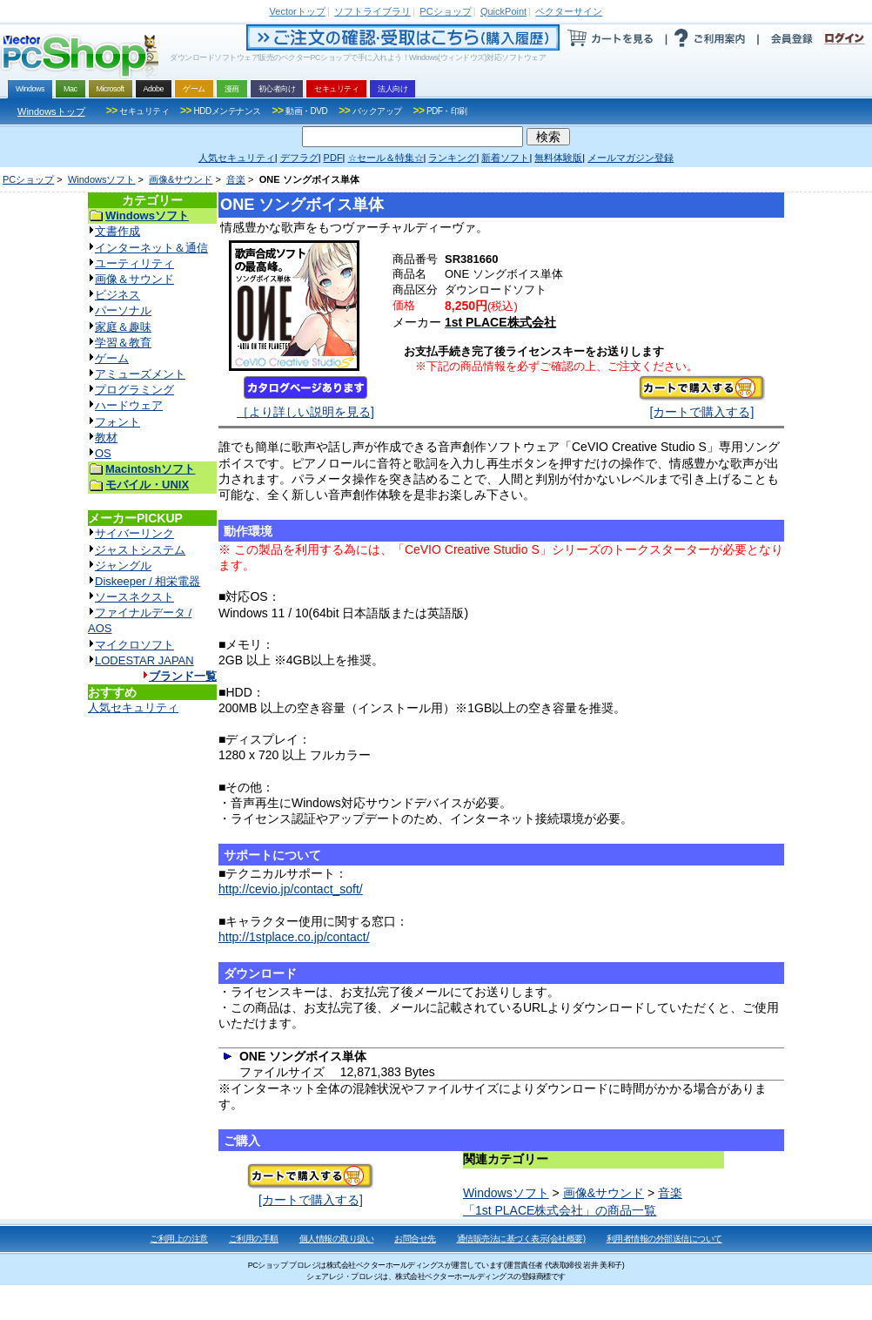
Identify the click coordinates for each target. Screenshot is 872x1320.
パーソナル (123, 310)
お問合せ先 (415, 1238)
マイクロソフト (134, 644)
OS (103, 453)
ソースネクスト (134, 596)
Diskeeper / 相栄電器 (147, 581)
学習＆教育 (123, 342)
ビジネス (117, 294)
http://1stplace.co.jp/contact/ (294, 937)
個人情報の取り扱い (336, 1238)
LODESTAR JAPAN (144, 660)
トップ (297, 11)
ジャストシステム (140, 549)
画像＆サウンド (134, 279)
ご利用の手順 (253, 1238)
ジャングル (123, 565)
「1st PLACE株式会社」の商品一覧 (559, 1210)
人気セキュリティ (133, 707)
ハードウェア (129, 405)
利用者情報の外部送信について (664, 1238)
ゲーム (112, 358)
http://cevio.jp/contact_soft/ (290, 889)
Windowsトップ (51, 111)
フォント (117, 421)
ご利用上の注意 (179, 1238)
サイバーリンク (134, 533)
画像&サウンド (180, 179)
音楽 (235, 179)
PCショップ (28, 179)
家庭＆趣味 (123, 326)
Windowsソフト (102, 179)
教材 (106, 437)
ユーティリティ (134, 263)
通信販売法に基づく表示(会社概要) (521, 1238)
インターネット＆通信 (151, 247)
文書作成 (117, 231)
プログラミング (134, 389)
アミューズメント (140, 374)
